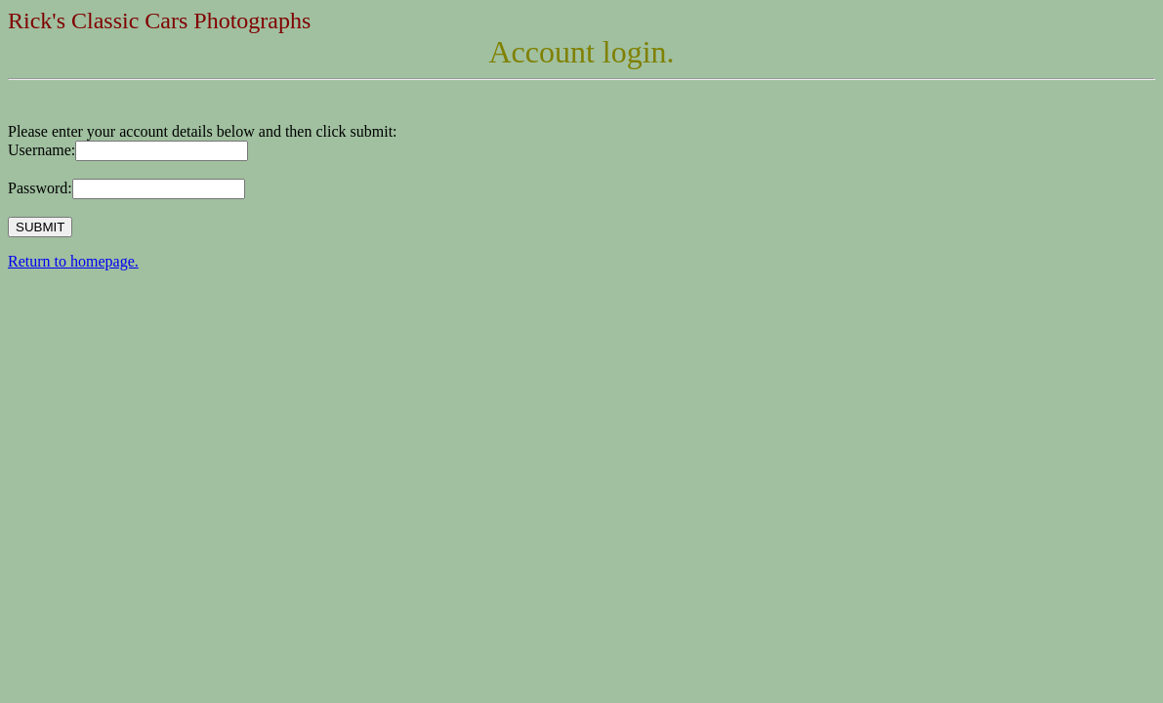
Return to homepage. (73, 261)
